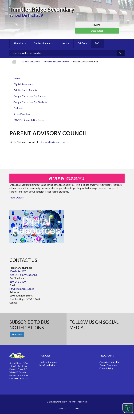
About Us (18, 43)
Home (16, 78)
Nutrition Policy (47, 365)
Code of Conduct (48, 362)
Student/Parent (42, 43)
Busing (97, 24)
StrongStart (97, 30)
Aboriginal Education (109, 362)
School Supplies (21, 114)
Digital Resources (23, 84)
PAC (97, 43)
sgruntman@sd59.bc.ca (21, 288)
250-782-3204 (21, 378)
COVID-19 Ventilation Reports (30, 120)
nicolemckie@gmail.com (52, 142)
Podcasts (18, 108)
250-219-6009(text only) (23, 274)
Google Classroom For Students (30, 102)
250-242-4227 (17, 271)
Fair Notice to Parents (25, 90)
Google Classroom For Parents (29, 96)
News (64, 43)
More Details (16, 197)
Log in (76, 408)
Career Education (108, 365)
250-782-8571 (23, 375)
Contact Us (62, 408)
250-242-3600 (17, 281)
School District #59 (26, 15)
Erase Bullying (106, 368)
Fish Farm (82, 43)
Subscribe (17, 334)
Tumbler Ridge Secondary (41, 9)
